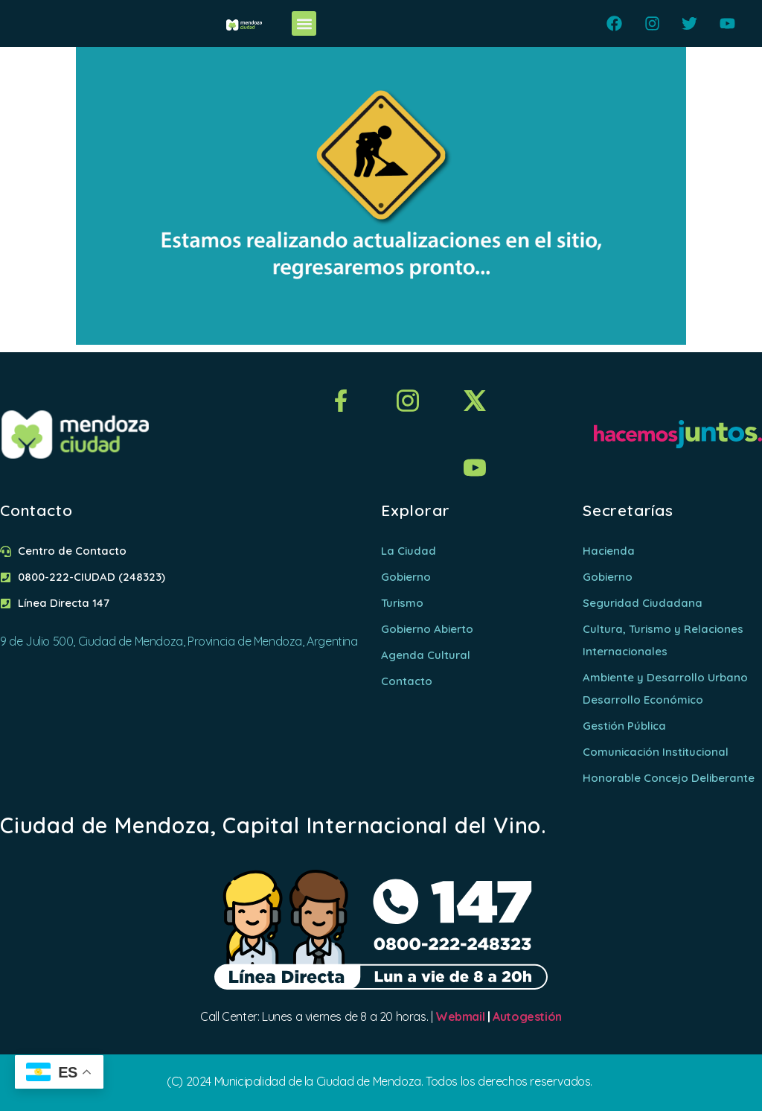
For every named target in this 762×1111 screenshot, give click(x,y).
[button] (304, 23)
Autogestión (527, 1016)
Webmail (459, 1016)
